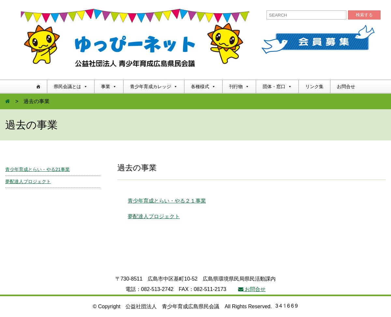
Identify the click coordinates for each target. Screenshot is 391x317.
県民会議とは (71, 86)
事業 (109, 86)
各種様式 (203, 86)
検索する (364, 14)
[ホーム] (38, 86)
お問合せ (346, 86)
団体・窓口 (277, 86)
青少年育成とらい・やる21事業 (37, 169)
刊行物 (239, 86)
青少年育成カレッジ (154, 86)
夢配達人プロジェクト (154, 216)
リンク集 (314, 86)
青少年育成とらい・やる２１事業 (167, 201)
